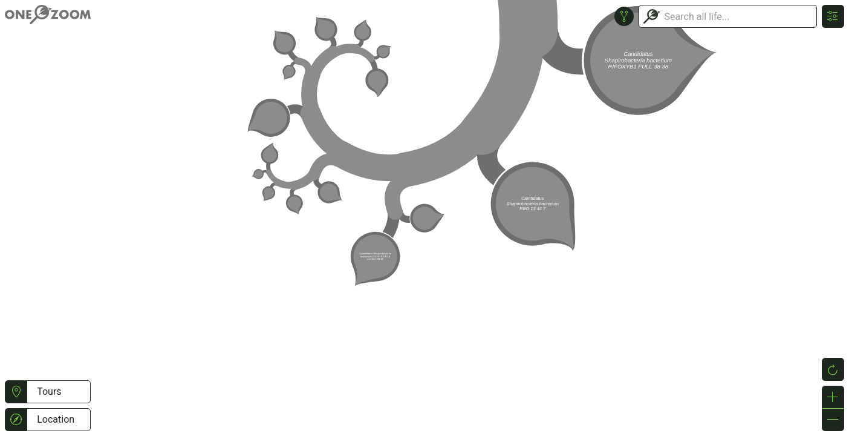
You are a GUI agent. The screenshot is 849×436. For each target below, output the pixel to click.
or (424, 218)
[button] (16, 392)
